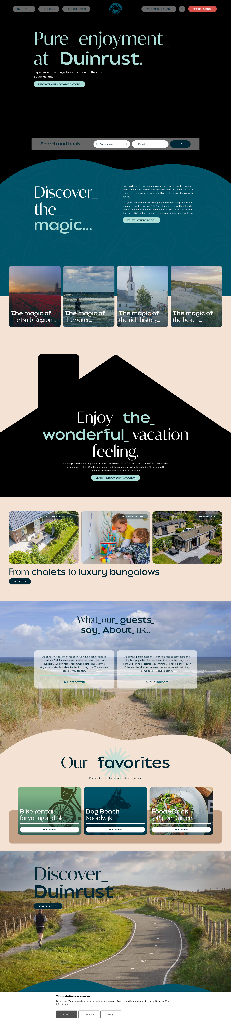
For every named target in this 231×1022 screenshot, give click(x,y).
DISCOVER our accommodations (59, 84)
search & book (48, 906)
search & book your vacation (116, 477)
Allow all (67, 1014)
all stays (19, 581)
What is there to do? (141, 220)
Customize (89, 1014)
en (182, 8)
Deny (110, 1014)
